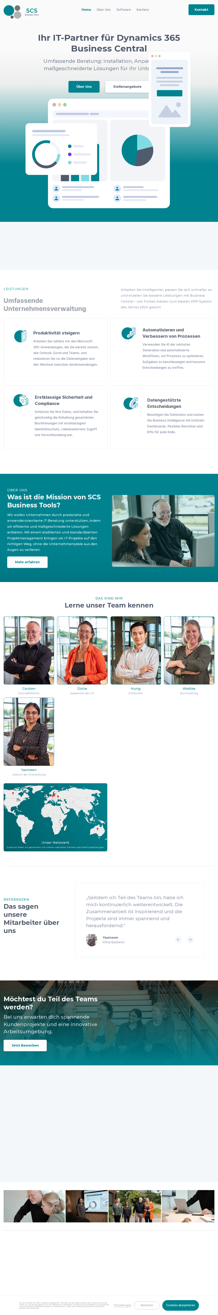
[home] (21, 12)
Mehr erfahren (27, 567)
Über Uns (84, 87)
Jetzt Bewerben (25, 1050)
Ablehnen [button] (146, 1305)
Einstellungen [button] (122, 1305)
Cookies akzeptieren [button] (180, 1305)
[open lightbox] (34, 1206)
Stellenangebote (127, 87)
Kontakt (201, 10)
